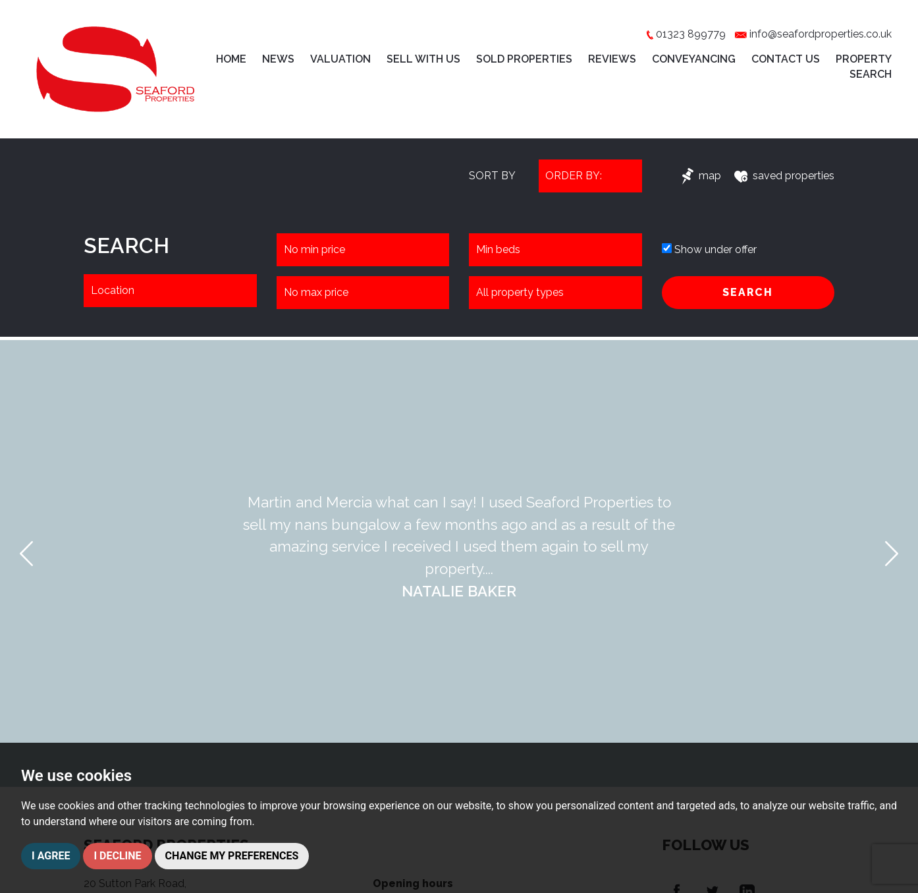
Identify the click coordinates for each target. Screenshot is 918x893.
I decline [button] (117, 856)
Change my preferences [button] (232, 856)
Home (231, 59)
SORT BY (492, 175)
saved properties (784, 175)
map (701, 175)
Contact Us (785, 59)
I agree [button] (51, 856)
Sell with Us (423, 59)
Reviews (612, 59)
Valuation (340, 59)
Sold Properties (524, 59)
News (278, 59)
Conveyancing (694, 59)
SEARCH (747, 292)
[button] (26, 553)
